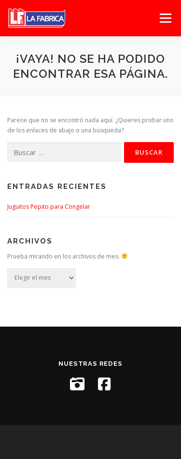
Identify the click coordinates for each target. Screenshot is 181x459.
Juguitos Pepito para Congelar (48, 206)
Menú (165, 18)
